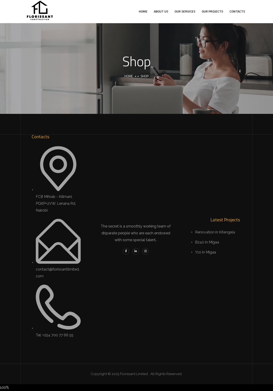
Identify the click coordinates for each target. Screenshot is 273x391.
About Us (161, 11)
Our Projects (212, 11)
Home (143, 11)
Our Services (185, 11)
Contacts (237, 11)
